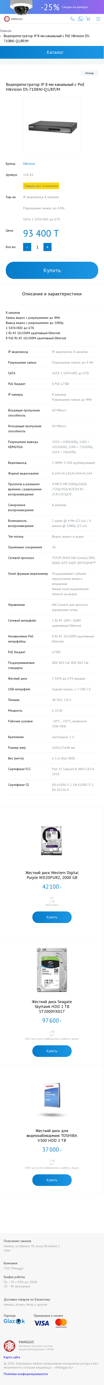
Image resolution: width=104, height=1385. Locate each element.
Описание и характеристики (52, 294)
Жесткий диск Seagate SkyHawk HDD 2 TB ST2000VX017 (52, 1006)
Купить (52, 270)
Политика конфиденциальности (26, 1374)
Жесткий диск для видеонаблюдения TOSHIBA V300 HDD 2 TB (52, 1135)
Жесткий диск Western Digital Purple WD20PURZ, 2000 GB (52, 875)
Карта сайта (12, 1357)
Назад (89, 73)
